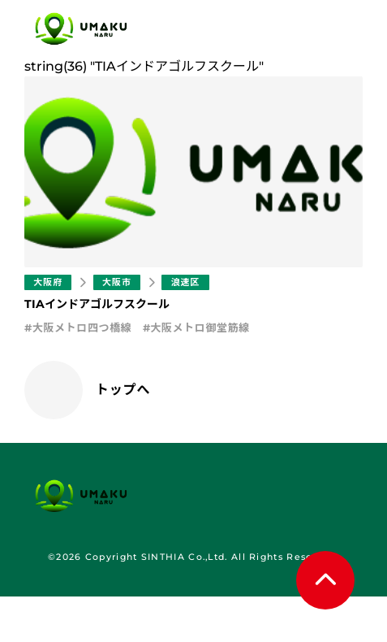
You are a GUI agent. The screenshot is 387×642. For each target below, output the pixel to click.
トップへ (123, 389)
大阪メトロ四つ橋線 (82, 327)
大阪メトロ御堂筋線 (200, 327)
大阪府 (47, 282)
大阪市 (116, 282)
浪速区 (185, 282)
